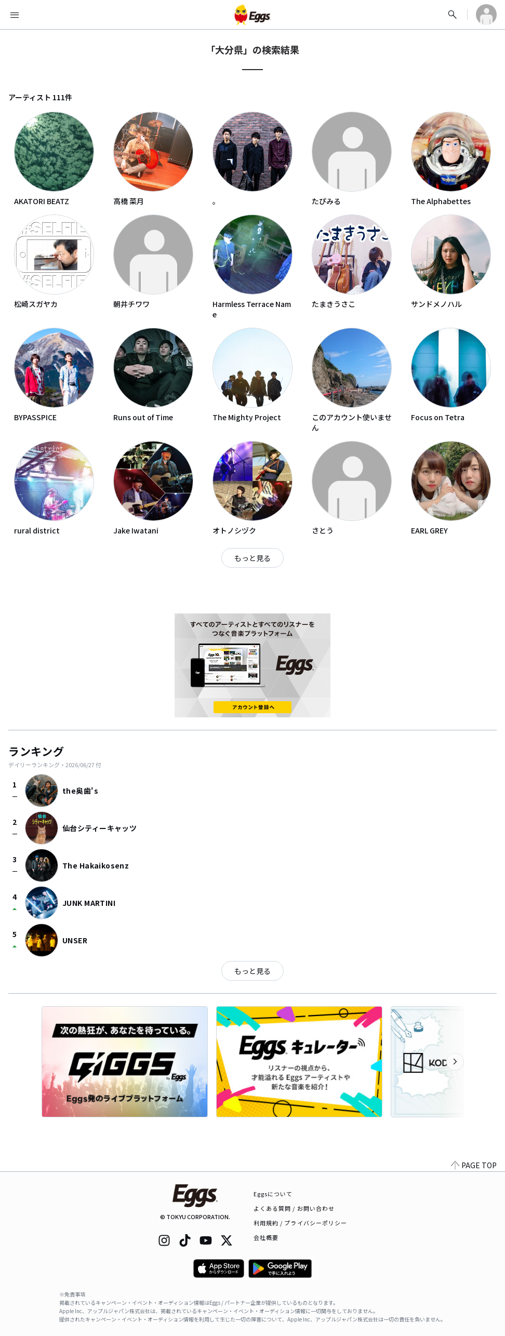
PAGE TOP (474, 1165)
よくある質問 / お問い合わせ (294, 1208)
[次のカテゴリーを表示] (455, 1062)
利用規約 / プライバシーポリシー (301, 1223)
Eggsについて (273, 1194)
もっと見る (252, 558)
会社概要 (266, 1237)
